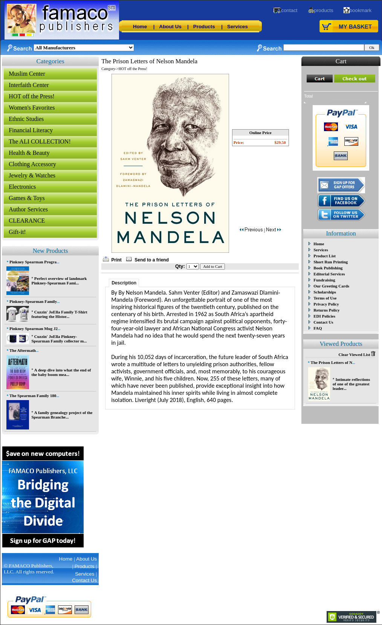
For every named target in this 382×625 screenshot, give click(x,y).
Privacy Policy (326, 304)
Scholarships (324, 292)
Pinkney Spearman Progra (33, 262)
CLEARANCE (27, 220)
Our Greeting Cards (331, 286)
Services (237, 26)
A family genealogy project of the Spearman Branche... (61, 414)
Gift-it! (17, 232)
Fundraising (324, 280)
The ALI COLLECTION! (39, 141)
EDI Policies (324, 316)
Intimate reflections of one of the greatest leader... (351, 384)
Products (204, 26)
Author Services (28, 209)
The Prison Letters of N (332, 362)
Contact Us (323, 322)
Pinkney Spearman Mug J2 (33, 328)
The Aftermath (22, 350)
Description (124, 283)
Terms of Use (324, 298)
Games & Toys (26, 198)
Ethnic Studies (26, 119)
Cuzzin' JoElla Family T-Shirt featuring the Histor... (59, 314)
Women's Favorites (32, 107)
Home (140, 26)
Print (117, 260)
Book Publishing (327, 268)
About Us (170, 26)
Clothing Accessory (32, 164)
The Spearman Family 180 (32, 395)
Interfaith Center (29, 85)
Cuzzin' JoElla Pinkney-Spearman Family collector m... (59, 338)
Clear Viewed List (356, 354)
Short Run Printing (330, 262)
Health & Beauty (29, 153)
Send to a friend (151, 260)
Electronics (22, 186)
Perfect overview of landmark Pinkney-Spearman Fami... (59, 280)
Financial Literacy (31, 130)
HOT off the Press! (32, 96)
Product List (324, 256)
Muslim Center (27, 73)
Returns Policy (326, 310)
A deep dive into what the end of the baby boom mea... (61, 372)
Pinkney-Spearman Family (33, 301)
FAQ (317, 328)
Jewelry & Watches (32, 175)
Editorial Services (329, 274)
